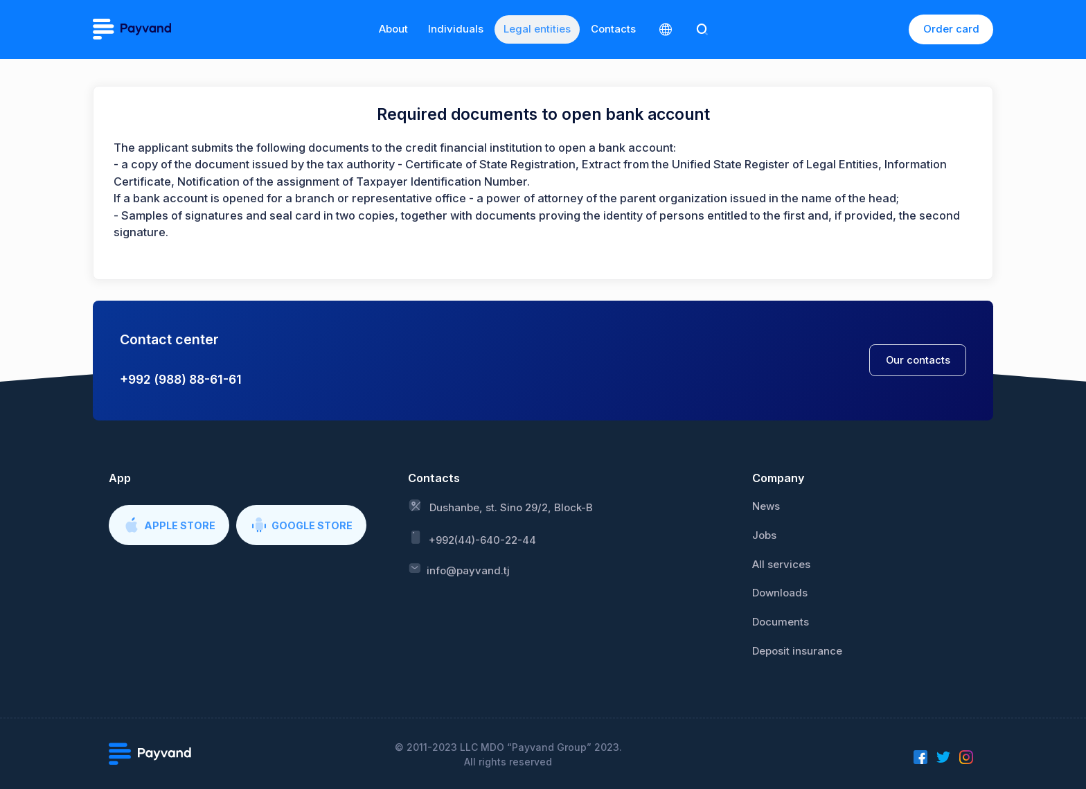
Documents (780, 622)
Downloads (780, 593)
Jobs (764, 535)
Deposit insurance (797, 651)
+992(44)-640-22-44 (472, 538)
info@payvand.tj (459, 569)
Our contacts (918, 360)
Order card (951, 28)
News (766, 506)
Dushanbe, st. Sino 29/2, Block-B (501, 506)
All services (781, 564)
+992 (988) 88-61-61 (181, 379)
